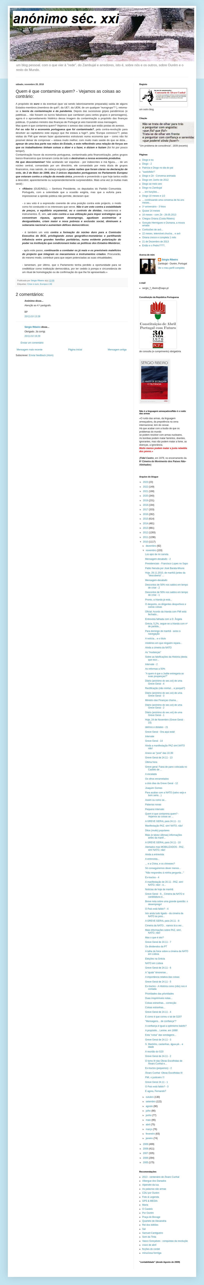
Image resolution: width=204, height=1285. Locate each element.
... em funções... (150, 192)
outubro (150, 1097)
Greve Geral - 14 (154, 741)
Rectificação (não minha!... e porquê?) (165, 688)
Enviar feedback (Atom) (41, 355)
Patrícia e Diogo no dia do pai (157, 167)
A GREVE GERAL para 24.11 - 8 (162, 920)
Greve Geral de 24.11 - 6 (158, 967)
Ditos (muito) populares (157, 830)
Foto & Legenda (150, 1197)
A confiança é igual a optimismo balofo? (166, 1026)
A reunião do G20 (154, 1051)
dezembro (151, 545)
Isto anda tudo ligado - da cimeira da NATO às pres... (164, 914)
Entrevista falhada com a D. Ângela (163, 619)
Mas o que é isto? (154, 937)
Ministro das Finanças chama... (161, 700)
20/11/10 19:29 (32, 336)
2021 (146, 491)
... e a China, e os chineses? (160, 863)
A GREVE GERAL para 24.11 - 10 (163, 842)
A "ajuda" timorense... (156, 972)
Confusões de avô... (152, 229)
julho (148, 1110)
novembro (151, 550)
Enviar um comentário (32, 342)
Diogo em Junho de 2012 (155, 180)
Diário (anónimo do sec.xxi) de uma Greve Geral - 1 (163, 714)
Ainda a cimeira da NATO (158, 647)
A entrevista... (152, 859)
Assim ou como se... (155, 800)
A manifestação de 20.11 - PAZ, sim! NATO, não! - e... (164, 883)
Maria (145, 1204)
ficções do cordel (151, 1249)
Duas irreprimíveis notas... (158, 998)
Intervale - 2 (151, 664)
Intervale (149, 736)
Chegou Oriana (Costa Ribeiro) (158, 218)
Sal (144, 1229)
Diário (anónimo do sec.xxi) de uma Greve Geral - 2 (163, 706)
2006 (146, 1158)
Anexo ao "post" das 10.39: (159, 753)
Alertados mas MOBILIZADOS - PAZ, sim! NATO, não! (164, 848)
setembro (151, 1101)
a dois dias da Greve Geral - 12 (161, 783)
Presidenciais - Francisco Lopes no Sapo (166, 563)
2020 (146, 495)
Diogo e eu (148, 160)
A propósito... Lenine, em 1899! (161, 1030)
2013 (146, 528)
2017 (146, 509)
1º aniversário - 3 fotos (154, 206)
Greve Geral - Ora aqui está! (160, 731)
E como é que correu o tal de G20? (163, 1016)
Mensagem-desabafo (156, 580)
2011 (146, 537)
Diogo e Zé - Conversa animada (159, 175)
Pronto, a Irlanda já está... (158, 599)
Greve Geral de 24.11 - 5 (158, 981)
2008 (146, 1148)
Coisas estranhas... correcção (160, 1003)
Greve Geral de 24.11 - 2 (158, 1056)
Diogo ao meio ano (152, 183)
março (149, 1129)
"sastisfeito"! (148, 171)
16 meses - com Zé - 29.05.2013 (159, 214)
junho (149, 1115)
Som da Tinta (149, 1237)
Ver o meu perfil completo (171, 268)
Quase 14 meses (151, 210)
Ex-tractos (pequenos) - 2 (158, 1068)
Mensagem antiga (117, 349)
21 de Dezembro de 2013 (155, 241)
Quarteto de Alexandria (154, 1221)
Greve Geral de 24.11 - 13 (158, 757)
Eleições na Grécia (155, 958)
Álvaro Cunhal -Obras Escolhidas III (163, 1072)
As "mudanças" (153, 652)
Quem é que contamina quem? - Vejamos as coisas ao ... (162, 815)
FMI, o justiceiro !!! (154, 1077)
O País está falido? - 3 (156, 1086)
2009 (146, 1144)
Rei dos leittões (150, 1225)
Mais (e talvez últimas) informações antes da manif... (163, 836)
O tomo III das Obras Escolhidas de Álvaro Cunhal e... (163, 1062)
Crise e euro (33, 284)
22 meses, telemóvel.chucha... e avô (161, 233)
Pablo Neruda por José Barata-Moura (164, 568)
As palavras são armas (154, 1189)
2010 (146, 541)
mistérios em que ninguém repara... (163, 643)
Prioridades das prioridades (159, 993)
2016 (146, 514)
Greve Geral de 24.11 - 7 (158, 942)
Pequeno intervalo (154, 809)
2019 (146, 500)
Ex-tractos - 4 (152, 877)
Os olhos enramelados (157, 778)
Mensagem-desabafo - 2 (158, 559)
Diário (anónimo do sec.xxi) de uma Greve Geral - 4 (163, 682)
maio (148, 1120)
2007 (146, 1153)
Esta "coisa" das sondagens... (160, 1035)
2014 (146, 523)
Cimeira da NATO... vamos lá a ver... (164, 925)
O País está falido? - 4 (156, 908)
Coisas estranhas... (155, 1007)
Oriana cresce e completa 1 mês (159, 237)
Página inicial (75, 349)
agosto (149, 1106)
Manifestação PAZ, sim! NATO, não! (164, 825)
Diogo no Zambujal (152, 187)
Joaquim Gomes (153, 788)
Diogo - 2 (147, 163)
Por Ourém (148, 1213)
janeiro (149, 1138)
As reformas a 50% (155, 668)
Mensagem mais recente (29, 349)
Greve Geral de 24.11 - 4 (158, 1012)
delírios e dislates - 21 (156, 727)
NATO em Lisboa (154, 963)
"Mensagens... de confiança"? (160, 1021)
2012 (146, 532)
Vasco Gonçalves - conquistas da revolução (165, 1241)
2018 (146, 505)
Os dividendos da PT (156, 946)
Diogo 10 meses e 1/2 (153, 195)
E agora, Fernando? (155, 1091)
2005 (146, 1162)
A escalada (151, 774)
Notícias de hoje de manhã (159, 889)
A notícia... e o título (155, 638)
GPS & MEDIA (150, 1201)
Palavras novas (153, 804)
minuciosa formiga (151, 1253)
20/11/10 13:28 (32, 316)
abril (148, 1124)
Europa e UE (46, 284)
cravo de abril (149, 1245)
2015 (146, 518)
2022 (146, 486)
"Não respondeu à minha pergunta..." (164, 872)
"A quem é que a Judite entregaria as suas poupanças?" (164, 675)
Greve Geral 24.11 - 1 (156, 1082)
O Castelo (147, 1209)
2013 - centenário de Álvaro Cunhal (160, 1177)
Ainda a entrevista (154, 854)
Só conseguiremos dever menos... (163, 868)
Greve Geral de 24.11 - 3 (158, 1039)
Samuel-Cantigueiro (152, 1233)
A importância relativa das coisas (162, 977)
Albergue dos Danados (154, 1181)
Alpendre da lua (150, 1184)
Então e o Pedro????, (153, 245)
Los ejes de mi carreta (156, 554)
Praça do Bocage (151, 1217)
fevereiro (151, 1133)
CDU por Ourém (150, 1193)
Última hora (151, 762)
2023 (146, 482)
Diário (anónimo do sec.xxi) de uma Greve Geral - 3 (163, 694)
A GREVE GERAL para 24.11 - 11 (163, 821)
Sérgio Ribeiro (33, 327)
